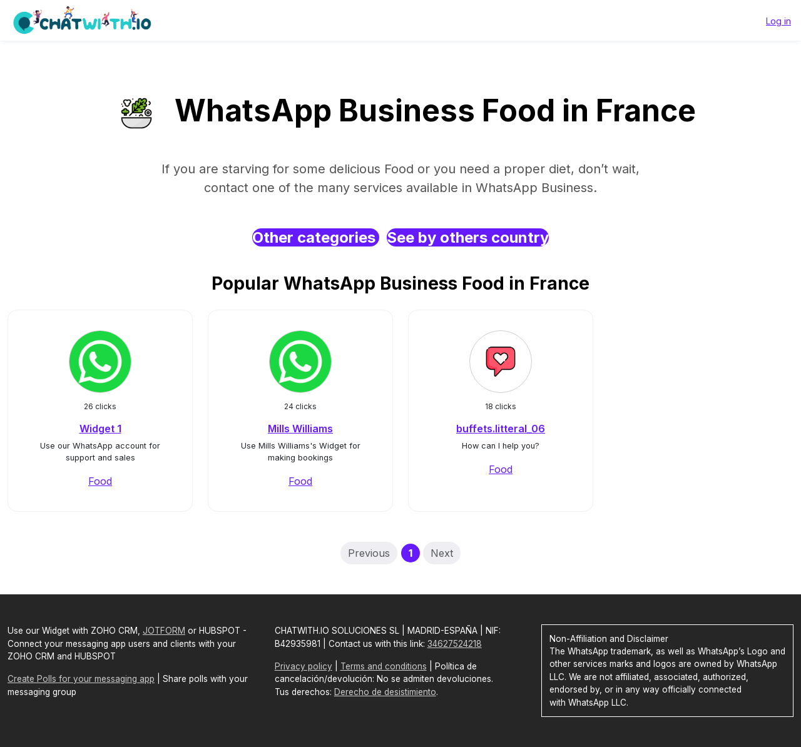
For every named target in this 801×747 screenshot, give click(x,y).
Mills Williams (300, 428)
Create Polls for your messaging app (81, 679)
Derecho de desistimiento (385, 692)
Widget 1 (100, 428)
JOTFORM (164, 631)
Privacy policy (303, 666)
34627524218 (454, 644)
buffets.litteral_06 (500, 428)
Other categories (315, 237)
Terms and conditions (383, 666)
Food (100, 481)
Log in (778, 21)
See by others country (468, 237)
